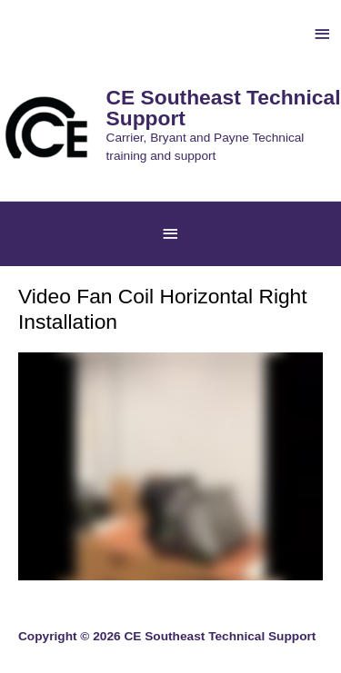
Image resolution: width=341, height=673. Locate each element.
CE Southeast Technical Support (223, 107)
